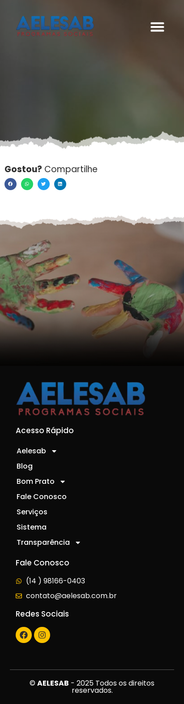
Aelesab (37, 451)
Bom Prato (41, 481)
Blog (25, 466)
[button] (157, 27)
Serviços (32, 512)
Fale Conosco (42, 496)
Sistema (32, 527)
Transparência (49, 542)
